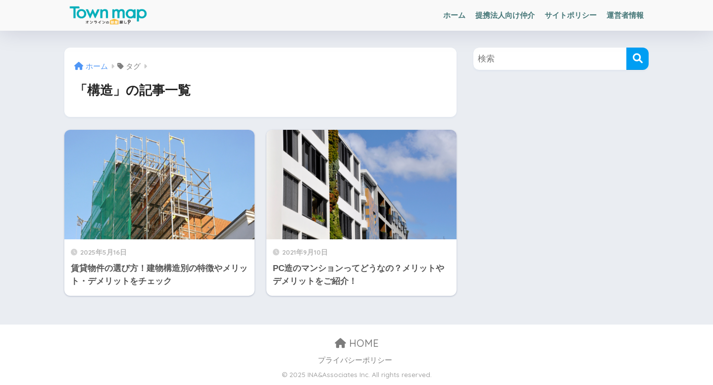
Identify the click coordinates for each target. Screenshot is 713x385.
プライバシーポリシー (355, 360)
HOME (357, 343)
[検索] (637, 59)
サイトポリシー (571, 15)
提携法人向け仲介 (505, 15)
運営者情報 (625, 15)
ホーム (454, 15)
